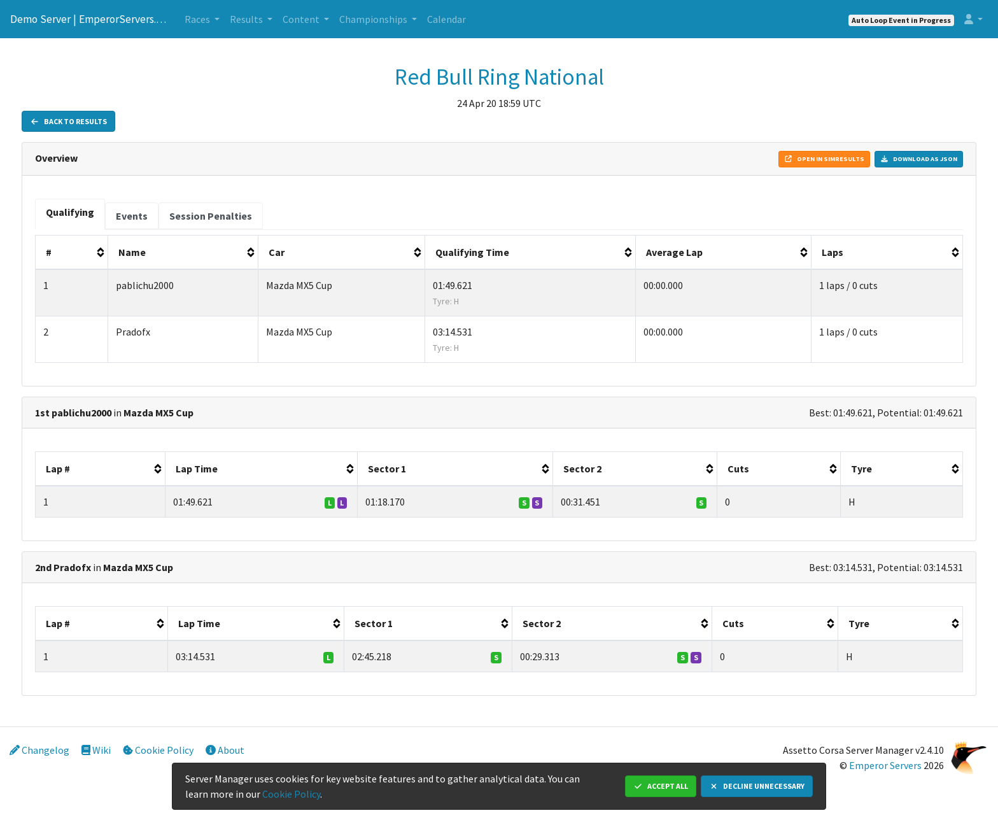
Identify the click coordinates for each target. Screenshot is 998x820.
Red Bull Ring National (499, 77)
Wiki (96, 750)
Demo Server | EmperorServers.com (89, 19)
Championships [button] (374, 19)
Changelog (39, 750)
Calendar (446, 19)
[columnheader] (72, 253)
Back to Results (68, 121)
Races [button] (198, 19)
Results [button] (247, 19)
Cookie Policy (158, 750)
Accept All (660, 786)
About (225, 750)
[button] (973, 19)
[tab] (70, 214)
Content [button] (302, 19)
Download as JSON (918, 159)
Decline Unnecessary (757, 786)
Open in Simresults (824, 159)
